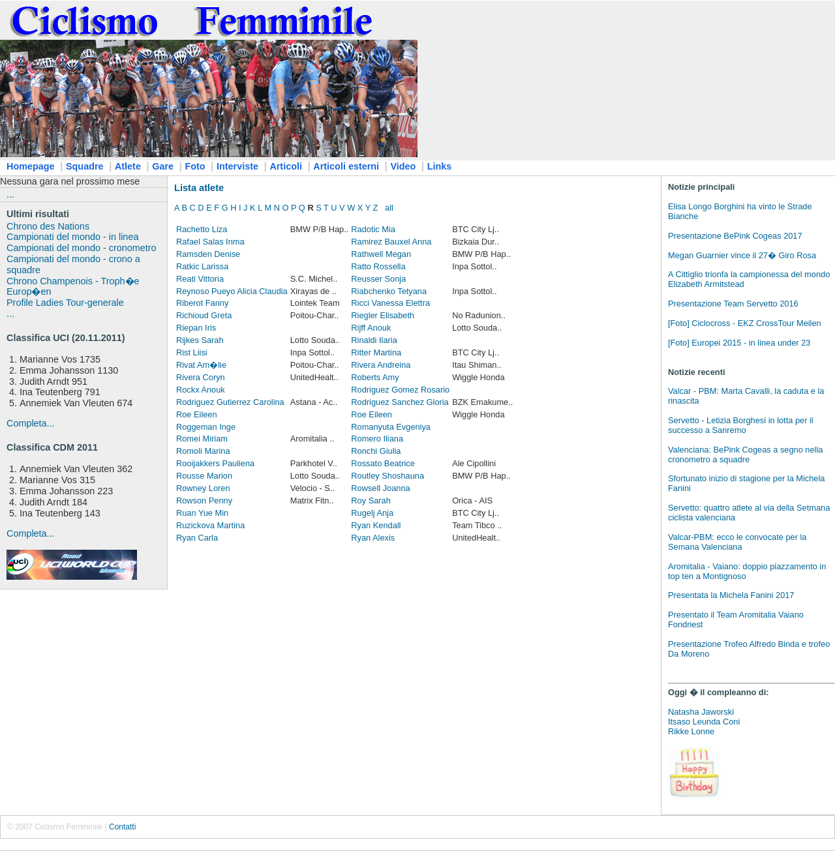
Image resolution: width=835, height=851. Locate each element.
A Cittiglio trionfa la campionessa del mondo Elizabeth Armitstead (749, 279)
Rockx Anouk (200, 390)
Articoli (285, 166)
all (389, 208)
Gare (163, 166)
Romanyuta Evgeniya (391, 427)
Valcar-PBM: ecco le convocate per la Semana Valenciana (737, 542)
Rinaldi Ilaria (374, 340)
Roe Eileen (196, 414)
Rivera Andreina (380, 365)
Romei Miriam (202, 438)
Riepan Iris (196, 328)
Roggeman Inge (205, 427)
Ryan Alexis (373, 538)
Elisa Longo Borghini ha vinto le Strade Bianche (740, 211)
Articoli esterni (346, 166)
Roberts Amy (375, 377)
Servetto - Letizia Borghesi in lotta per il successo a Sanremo (740, 425)
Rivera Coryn (200, 377)
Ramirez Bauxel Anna (391, 241)
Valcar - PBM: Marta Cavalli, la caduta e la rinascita (746, 396)
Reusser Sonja (378, 279)
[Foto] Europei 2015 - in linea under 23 (739, 343)
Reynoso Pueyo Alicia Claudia (232, 291)
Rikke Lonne (691, 731)
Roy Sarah (370, 500)
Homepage (31, 166)
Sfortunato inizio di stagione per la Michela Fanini (746, 483)
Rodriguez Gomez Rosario (400, 390)
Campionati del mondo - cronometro (82, 248)
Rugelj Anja (372, 513)
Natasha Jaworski (701, 712)
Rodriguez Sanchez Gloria (399, 402)
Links (439, 166)
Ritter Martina (376, 352)
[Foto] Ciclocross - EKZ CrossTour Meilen (744, 323)
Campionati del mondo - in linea (72, 236)
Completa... (31, 423)
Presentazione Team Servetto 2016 (733, 303)
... (10, 194)
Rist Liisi (191, 352)
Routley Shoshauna (387, 476)
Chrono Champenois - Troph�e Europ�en (73, 286)
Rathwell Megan (381, 254)
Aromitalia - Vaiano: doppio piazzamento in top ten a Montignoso (747, 571)
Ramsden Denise (208, 254)
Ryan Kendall (376, 525)
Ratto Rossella (378, 266)
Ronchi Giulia (376, 451)
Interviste (237, 166)
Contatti (122, 826)
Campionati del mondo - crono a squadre (73, 264)
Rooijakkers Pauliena (215, 463)
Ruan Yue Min (202, 513)
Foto (195, 166)
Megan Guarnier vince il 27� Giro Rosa (742, 255)
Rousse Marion (204, 476)
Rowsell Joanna (380, 488)
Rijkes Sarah (200, 340)
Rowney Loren (203, 488)
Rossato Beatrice (382, 463)
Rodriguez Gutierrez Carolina (230, 402)
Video (403, 166)
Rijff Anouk (371, 328)
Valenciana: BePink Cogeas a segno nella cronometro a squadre (745, 454)
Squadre (85, 166)
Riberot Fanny (202, 303)
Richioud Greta (204, 315)
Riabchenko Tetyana (389, 291)
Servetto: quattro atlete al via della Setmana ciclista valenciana (749, 512)
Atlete (128, 166)
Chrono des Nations (48, 226)
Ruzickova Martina (210, 525)
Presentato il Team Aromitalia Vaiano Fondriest (736, 619)
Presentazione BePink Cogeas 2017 (735, 236)
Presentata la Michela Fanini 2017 (731, 595)
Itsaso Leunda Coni (704, 721)
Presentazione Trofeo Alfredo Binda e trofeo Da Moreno (749, 649)
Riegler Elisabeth (382, 315)
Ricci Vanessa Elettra (390, 303)
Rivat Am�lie (201, 365)
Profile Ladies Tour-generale (65, 302)
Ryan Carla (197, 538)
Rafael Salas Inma (210, 241)
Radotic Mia (373, 229)
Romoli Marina (203, 451)
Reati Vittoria (200, 279)
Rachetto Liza (201, 229)
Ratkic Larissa (202, 266)
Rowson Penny (204, 500)
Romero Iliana (377, 438)
